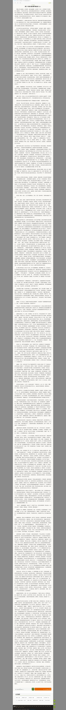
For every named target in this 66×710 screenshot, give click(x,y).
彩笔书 (50, 706)
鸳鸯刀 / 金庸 (18, 697)
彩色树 (18, 707)
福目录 (32, 706)
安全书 (39, 706)
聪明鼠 (16, 707)
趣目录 (19, 706)
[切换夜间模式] (49, 3)
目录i (34, 706)
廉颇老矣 (17, 706)
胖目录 (30, 706)
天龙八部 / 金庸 (47, 700)
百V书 (45, 706)
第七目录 (27, 706)
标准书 (47, 706)
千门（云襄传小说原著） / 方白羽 (21, 700)
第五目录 (22, 706)
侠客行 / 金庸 (29, 700)
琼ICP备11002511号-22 (33, 709)
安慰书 (41, 706)
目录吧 (21, 707)
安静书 (36, 706)
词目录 (23, 707)
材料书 (14, 707)
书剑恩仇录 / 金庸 (39, 697)
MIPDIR (25, 706)
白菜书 (43, 706)
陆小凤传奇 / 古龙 (46, 697)
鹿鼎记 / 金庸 (41, 700)
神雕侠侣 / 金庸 (24, 697)
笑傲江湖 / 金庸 (35, 700)
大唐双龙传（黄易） (32, 697)
